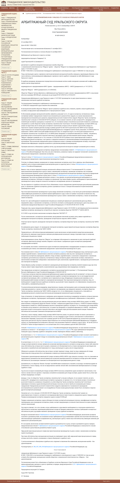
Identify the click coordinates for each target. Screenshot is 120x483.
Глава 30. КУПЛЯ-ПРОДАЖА (10, 75)
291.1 (74, 464)
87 (76, 150)
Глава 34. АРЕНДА (6, 89)
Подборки (115, 8)
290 (43, 446)
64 (40, 414)
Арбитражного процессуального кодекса (46, 157)
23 (37, 335)
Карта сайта (106, 481)
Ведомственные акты (63, 9)
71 (38, 426)
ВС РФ (18, 9)
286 (34, 446)
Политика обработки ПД (13, 481)
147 (33, 157)
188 (77, 164)
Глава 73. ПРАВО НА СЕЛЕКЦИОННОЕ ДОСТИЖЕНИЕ (7, 156)
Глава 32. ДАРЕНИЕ (7, 79)
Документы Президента (47, 9)
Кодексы (4, 8)
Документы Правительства (29, 9)
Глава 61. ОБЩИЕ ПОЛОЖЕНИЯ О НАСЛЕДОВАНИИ (6, 105)
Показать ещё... (6, 67)
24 (27, 327)
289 (40, 446)
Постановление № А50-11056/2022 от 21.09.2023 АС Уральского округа (62, 13)
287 (37, 446)
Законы (12, 8)
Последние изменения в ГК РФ (80, 9)
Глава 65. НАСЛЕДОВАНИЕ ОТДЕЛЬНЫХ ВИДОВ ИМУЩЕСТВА (9, 122)
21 (73, 337)
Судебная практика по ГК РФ (101, 9)
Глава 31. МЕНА (6, 77)
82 (73, 150)
